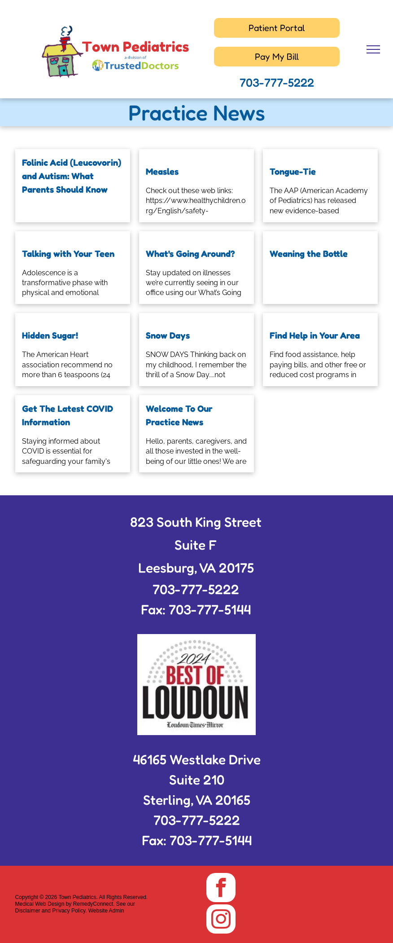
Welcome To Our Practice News (179, 415)
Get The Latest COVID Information (67, 415)
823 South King (175, 522)
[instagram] (221, 920)
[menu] (373, 49)
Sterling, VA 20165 (196, 800)
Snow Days (168, 335)
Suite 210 (196, 779)
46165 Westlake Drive (197, 759)
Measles (162, 171)
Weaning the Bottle (309, 253)
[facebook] (221, 888)
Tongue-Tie (293, 171)
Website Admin (106, 911)
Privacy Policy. (69, 911)
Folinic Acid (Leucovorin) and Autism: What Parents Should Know (71, 176)
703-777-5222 (277, 82)
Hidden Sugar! (50, 335)
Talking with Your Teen (68, 253)
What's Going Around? (190, 253)
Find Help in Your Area (315, 335)
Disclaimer (27, 911)
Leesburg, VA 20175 (196, 568)
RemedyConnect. (94, 904)
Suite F (196, 545)
